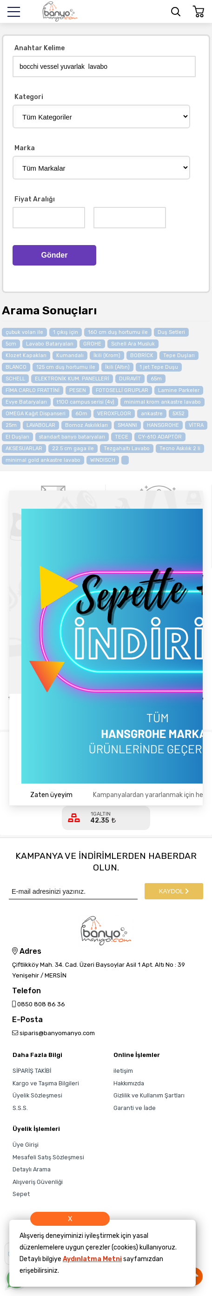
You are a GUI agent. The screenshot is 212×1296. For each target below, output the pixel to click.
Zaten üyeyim (51, 795)
